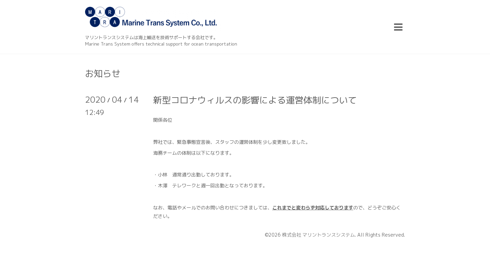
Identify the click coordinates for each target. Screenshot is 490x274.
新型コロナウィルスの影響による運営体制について (255, 100)
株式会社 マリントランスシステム (318, 235)
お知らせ (102, 73)
